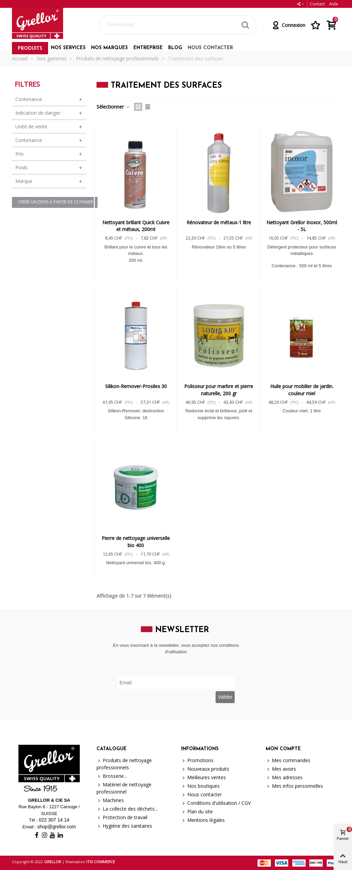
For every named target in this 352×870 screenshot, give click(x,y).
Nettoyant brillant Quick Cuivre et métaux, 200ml (136, 225)
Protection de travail (122, 817)
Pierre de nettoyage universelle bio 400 (136, 541)
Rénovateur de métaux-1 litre (219, 222)
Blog (175, 48)
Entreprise (148, 48)
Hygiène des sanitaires (124, 825)
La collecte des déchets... (127, 808)
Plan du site (197, 811)
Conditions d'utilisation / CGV (216, 803)
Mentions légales (203, 820)
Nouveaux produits (205, 768)
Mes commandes (288, 760)
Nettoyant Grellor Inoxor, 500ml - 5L (301, 225)
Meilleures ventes (203, 777)
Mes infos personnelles (294, 785)
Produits (30, 48)
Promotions (197, 760)
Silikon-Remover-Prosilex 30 (136, 386)
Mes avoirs (281, 768)
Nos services (68, 48)
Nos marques (109, 48)
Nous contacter (210, 48)
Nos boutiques (200, 785)
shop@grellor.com (56, 826)
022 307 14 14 (54, 820)
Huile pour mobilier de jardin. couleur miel (301, 389)
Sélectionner (113, 106)
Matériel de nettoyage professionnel (124, 788)
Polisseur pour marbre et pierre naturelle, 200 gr (218, 389)
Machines (110, 800)
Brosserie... (112, 776)
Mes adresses (284, 777)
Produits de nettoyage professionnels (124, 764)
